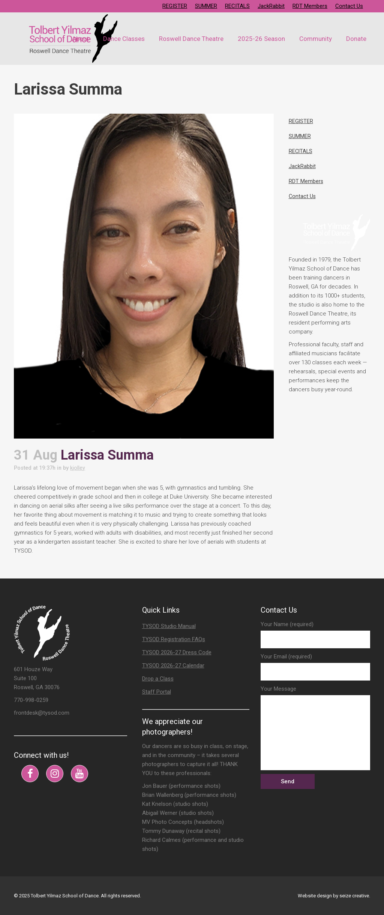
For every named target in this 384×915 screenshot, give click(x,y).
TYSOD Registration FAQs (173, 639)
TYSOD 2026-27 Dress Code (177, 652)
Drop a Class (158, 678)
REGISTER (174, 6)
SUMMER (206, 6)
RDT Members (309, 6)
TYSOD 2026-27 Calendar (173, 665)
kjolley (82, 467)
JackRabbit (271, 6)
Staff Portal (156, 691)
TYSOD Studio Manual (169, 626)
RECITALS (237, 6)
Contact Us (349, 6)
